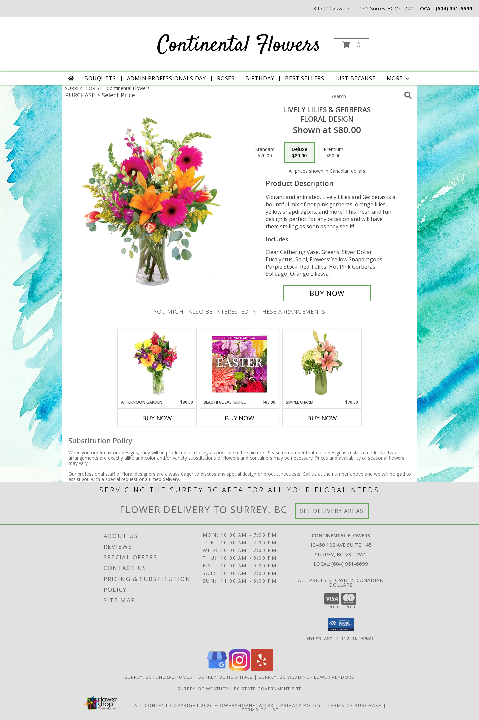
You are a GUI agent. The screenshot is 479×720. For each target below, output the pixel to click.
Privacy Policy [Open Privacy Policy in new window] (300, 705)
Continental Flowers (239, 45)
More (399, 78)
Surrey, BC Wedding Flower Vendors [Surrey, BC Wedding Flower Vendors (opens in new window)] (307, 677)
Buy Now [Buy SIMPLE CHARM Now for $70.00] (322, 418)
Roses (226, 78)
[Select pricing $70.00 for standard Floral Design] (265, 152)
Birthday (259, 78)
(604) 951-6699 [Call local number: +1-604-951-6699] (454, 8)
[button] (351, 44)
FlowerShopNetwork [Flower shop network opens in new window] (244, 705)
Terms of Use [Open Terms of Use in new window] (260, 710)
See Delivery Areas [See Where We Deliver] (332, 511)
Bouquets (100, 78)
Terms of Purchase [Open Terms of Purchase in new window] (355, 705)
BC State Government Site (268, 689)
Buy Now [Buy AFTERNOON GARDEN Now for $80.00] (157, 418)
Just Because (355, 78)
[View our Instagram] (239, 669)
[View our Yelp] (262, 669)
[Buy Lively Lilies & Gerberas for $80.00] (327, 293)
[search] (408, 95)
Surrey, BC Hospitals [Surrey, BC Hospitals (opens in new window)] (225, 677)
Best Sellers (304, 78)
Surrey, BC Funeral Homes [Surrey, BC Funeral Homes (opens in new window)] (159, 677)
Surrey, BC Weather (202, 689)
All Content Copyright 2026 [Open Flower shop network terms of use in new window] (173, 705)
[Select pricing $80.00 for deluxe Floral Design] (299, 152)
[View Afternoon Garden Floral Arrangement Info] (157, 364)
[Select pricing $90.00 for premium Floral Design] (333, 152)
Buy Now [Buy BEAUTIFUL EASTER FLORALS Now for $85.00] (239, 418)
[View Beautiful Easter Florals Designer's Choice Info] (239, 364)
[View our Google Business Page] (217, 669)
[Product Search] (365, 96)
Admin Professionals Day (166, 78)
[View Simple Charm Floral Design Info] (322, 364)
